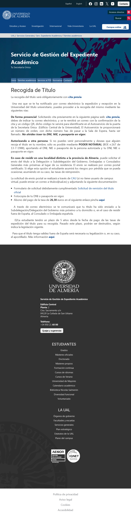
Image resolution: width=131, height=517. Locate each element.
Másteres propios (64, 363)
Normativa (57, 80)
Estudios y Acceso (18, 26)
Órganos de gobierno (64, 416)
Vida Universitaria (76, 26)
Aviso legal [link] (65, 499)
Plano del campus (64, 438)
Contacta (123, 3)
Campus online (117, 27)
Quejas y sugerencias (51, 330)
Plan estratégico (64, 429)
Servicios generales (64, 424)
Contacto (67, 80)
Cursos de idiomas (64, 372)
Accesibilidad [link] (65, 510)
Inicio (13, 80)
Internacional (56, 26)
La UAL (93, 26)
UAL (13, 35)
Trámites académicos (72, 35)
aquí (102, 200)
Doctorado (64, 358)
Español (69, 4)
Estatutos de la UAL (64, 433)
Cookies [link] (65, 505)
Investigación (38, 26)
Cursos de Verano (64, 376)
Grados (64, 350)
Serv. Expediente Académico (48, 35)
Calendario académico (64, 385)
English (79, 4)
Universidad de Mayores (64, 381)
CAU (73, 178)
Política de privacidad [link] (65, 494)
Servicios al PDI (44, 80)
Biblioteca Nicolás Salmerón (64, 389)
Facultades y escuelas (64, 420)
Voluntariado (64, 398)
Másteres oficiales (64, 354)
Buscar (123, 18)
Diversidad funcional (64, 394)
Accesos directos (120, 12)
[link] (124, 3)
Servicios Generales (25, 35)
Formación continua (64, 367)
